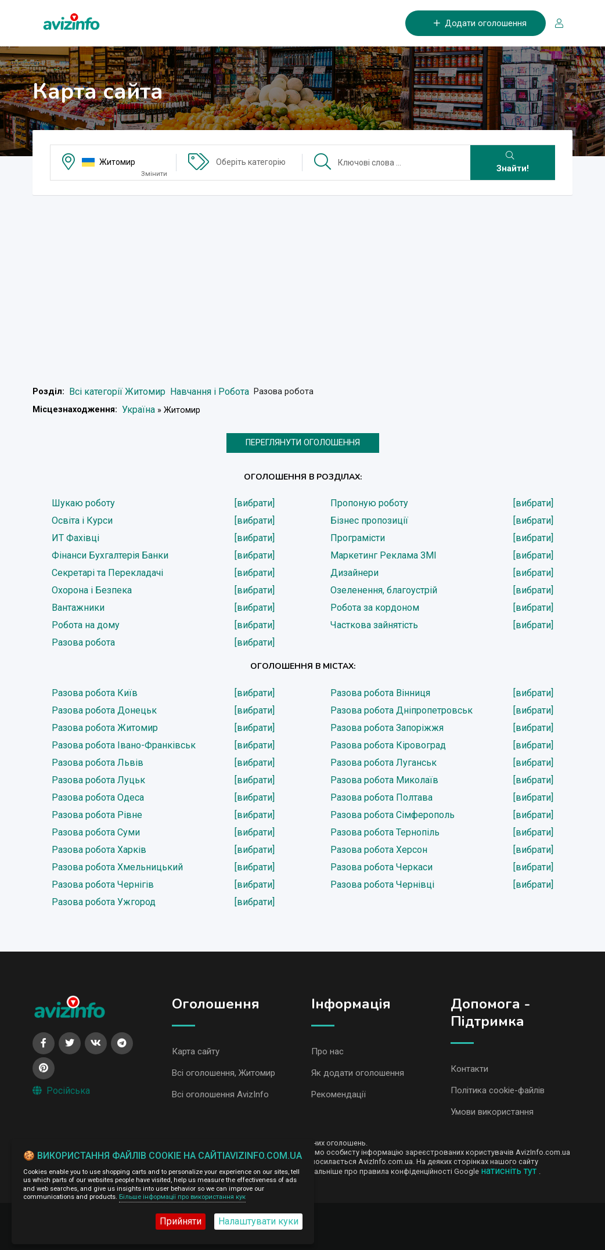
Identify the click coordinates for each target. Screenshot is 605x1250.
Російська (61, 1090)
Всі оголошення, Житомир (223, 1073)
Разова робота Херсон (378, 849)
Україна (138, 409)
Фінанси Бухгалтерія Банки (110, 555)
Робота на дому (86, 625)
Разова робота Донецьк (104, 710)
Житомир (117, 162)
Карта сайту (195, 1051)
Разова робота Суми (96, 832)
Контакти (469, 1069)
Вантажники (78, 607)
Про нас (327, 1051)
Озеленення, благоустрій (383, 590)
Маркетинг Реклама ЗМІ (383, 555)
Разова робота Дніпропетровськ (401, 710)
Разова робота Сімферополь (392, 814)
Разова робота (83, 642)
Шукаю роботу (83, 503)
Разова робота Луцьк (98, 780)
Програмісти (357, 537)
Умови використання (492, 1112)
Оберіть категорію (251, 162)
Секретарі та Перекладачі (107, 572)
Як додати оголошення (357, 1073)
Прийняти (180, 1221)
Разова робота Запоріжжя (387, 727)
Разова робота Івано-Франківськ (124, 745)
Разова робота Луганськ (383, 762)
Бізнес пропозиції (369, 520)
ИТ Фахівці (75, 537)
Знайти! (512, 163)
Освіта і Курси (82, 520)
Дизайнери (354, 572)
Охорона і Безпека (92, 590)
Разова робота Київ (95, 692)
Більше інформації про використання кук (182, 1197)
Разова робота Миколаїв (384, 780)
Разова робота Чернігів (103, 884)
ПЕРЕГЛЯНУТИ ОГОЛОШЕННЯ (303, 443)
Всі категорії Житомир (117, 391)
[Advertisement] (302, 285)
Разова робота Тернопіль (385, 832)
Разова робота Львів (97, 762)
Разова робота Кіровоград (388, 745)
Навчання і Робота (209, 391)
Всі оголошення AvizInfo (220, 1094)
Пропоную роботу (369, 503)
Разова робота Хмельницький (117, 867)
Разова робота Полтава (381, 797)
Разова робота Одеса (98, 797)
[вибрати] (255, 503)
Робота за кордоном (374, 607)
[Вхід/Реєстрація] (554, 23)
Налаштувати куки (258, 1221)
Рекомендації (338, 1094)
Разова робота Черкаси (381, 867)
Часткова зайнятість (374, 625)
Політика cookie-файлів (498, 1090)
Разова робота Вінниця (380, 692)
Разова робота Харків (99, 849)
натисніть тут (510, 1170)
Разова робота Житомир (105, 727)
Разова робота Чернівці (382, 884)
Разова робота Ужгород (104, 901)
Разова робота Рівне (97, 814)
